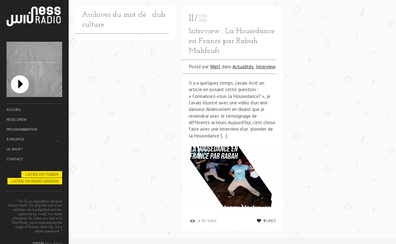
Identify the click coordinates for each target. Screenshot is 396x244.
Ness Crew (16, 119)
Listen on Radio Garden (34, 181)
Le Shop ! (14, 149)
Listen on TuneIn (41, 174)
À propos (15, 139)
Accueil (13, 109)
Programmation (21, 129)
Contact (14, 159)
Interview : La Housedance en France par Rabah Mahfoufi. (232, 41)
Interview (266, 66)
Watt (215, 66)
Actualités (243, 66)
